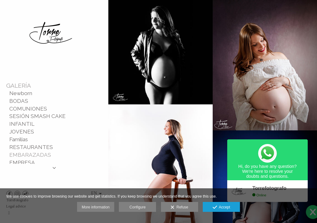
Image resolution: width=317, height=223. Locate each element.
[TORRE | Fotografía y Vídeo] (51, 58)
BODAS (18, 101)
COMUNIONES (28, 109)
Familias (18, 139)
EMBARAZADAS (30, 155)
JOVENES (21, 132)
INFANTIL (21, 124)
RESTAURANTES (31, 147)
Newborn (20, 93)
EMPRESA (22, 163)
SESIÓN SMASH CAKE (37, 116)
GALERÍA (18, 85)
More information (96, 207)
